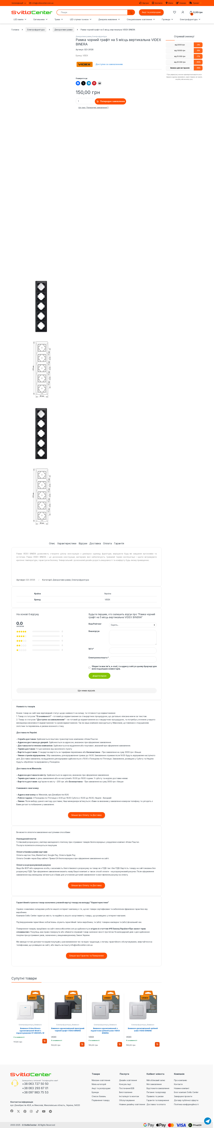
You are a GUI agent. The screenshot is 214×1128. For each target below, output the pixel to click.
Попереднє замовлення (112, 101)
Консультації (125, 1084)
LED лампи (18, 19)
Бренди (95, 1092)
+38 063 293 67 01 (35, 1088)
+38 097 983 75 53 (35, 1092)
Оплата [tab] (107, 543)
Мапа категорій (99, 1084)
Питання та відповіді (156, 1092)
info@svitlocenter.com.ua (41, 3)
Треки (57, 19)
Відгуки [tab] (83, 543)
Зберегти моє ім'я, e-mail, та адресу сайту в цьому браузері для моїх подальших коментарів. (124, 667)
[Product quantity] (85, 101)
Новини (181, 3)
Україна (107, 593)
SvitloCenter (30, 1125)
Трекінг (194, 3)
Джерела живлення (107, 19)
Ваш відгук (94, 631)
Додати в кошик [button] (44, 1041)
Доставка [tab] (95, 543)
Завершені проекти (183, 1096)
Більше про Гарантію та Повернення (86, 955)
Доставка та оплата (156, 1104)
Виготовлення (125, 1092)
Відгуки (144, 3)
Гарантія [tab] (119, 543)
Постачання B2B (126, 1088)
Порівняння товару (101, 1100)
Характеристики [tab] (66, 543)
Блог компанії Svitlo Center (186, 1092)
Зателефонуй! (17, 3)
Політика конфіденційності (186, 1104)
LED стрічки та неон (79, 19)
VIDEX (107, 599)
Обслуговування (127, 1100)
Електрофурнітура (188, 19)
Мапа (169, 3)
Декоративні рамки (63, 29)
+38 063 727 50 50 (35, 1084)
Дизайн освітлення (128, 1080)
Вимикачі (38, 1025)
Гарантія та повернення (158, 1100)
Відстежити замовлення (158, 1088)
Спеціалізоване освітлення (139, 19)
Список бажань (99, 1096)
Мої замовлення (154, 1084)
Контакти (157, 3)
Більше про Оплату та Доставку (87, 815)
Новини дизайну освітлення (132, 1104)
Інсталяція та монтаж (129, 1096)
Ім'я (91, 649)
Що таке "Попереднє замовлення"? (93, 108)
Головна (15, 29)
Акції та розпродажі (151, 12)
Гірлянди (166, 19)
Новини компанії (181, 1088)
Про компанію (180, 1080)
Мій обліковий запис (156, 1080)
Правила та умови (155, 1096)
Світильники (38, 19)
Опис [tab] (52, 543)
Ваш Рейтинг (95, 624)
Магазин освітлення (101, 1080)
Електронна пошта (99, 657)
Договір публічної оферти (186, 1100)
